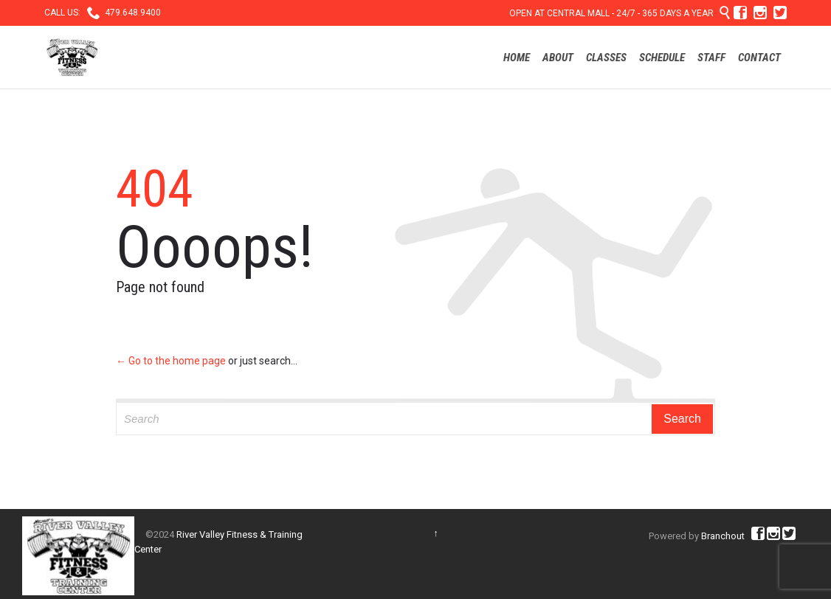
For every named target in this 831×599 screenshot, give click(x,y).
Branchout (723, 535)
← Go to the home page (171, 361)
